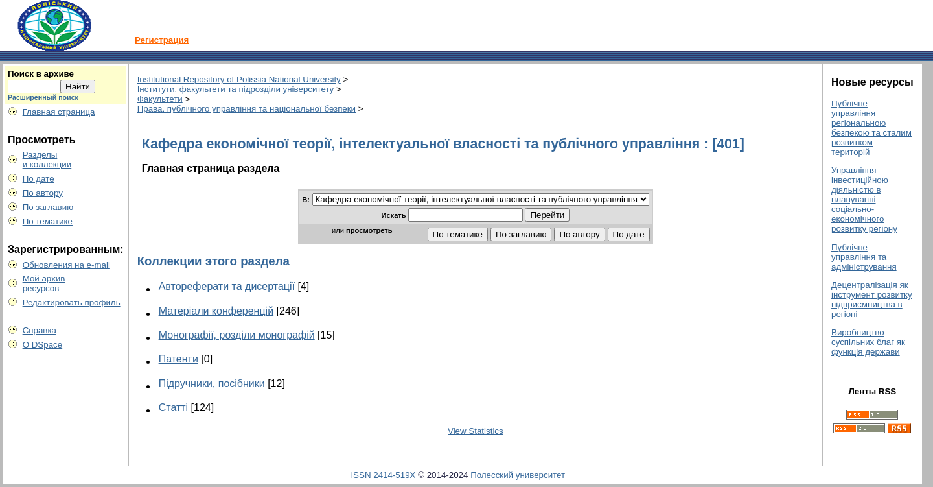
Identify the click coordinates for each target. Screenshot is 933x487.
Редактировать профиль (72, 302)
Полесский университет (517, 475)
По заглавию (48, 207)
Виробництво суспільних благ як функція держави (868, 342)
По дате (38, 179)
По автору (43, 193)
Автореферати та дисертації (227, 286)
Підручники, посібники (212, 383)
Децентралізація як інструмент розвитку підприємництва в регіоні (871, 299)
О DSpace (43, 345)
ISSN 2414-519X (383, 475)
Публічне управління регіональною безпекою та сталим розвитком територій (871, 128)
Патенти (178, 358)
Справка (39, 330)
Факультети (160, 99)
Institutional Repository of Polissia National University (239, 79)
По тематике (48, 221)
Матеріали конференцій (216, 310)
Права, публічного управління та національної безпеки (246, 108)
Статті (173, 407)
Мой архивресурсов (44, 283)
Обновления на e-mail (66, 265)
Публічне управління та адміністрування (864, 257)
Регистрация (162, 40)
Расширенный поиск (43, 97)
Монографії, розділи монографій (237, 334)
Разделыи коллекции (47, 159)
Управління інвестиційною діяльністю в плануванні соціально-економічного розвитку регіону (864, 199)
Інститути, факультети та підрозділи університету (235, 89)
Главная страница (59, 112)
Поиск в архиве (41, 73)
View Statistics (475, 431)
